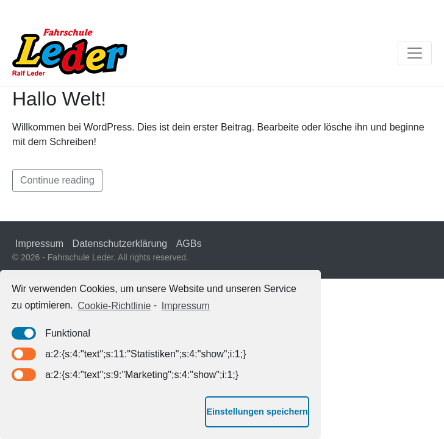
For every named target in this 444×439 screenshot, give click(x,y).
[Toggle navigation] (415, 53)
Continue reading (57, 180)
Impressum (39, 243)
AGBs (189, 243)
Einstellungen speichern (256, 411)
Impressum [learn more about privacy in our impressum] (186, 306)
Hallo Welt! (59, 99)
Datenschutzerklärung (120, 243)
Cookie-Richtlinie (114, 306)
